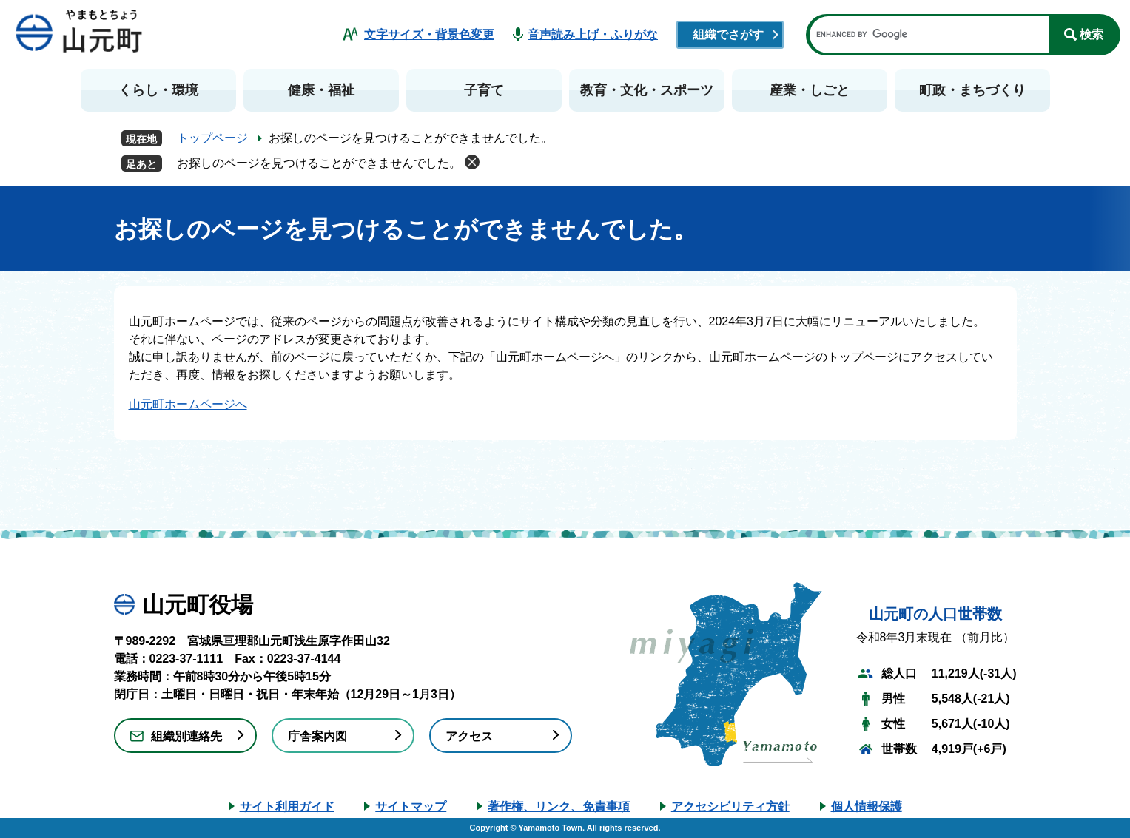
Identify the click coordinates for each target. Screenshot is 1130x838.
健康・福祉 (321, 90)
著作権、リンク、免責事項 (559, 806)
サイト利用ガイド (287, 806)
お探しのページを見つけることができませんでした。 (319, 163)
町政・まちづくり (972, 90)
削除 (472, 162)
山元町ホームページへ (188, 404)
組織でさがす (728, 34)
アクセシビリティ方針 (730, 806)
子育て (484, 90)
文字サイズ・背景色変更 (429, 34)
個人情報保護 (866, 806)
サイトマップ (410, 806)
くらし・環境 (158, 90)
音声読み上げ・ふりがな (593, 34)
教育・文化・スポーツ (646, 90)
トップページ (212, 138)
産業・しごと (810, 90)
